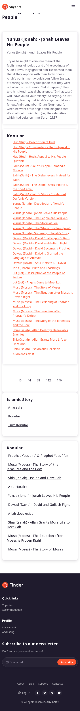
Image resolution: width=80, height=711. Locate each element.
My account (9, 627)
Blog (31, 683)
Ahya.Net (53, 702)
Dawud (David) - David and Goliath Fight (40, 243)
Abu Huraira (17, 486)
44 (29, 380)
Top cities (8, 605)
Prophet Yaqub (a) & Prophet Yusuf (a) (38, 455)
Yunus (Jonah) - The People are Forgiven (40, 218)
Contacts (57, 683)
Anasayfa (15, 407)
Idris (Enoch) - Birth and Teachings (36, 268)
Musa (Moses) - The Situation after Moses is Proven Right (35, 537)
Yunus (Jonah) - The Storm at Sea (35, 223)
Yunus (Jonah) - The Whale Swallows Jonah (42, 228)
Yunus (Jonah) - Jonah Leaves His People (40, 213)
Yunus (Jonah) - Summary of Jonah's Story (41, 233)
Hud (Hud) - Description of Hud (34, 142)
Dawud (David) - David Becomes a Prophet (41, 248)
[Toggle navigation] (73, 6)
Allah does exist (23, 354)
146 (59, 380)
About (20, 683)
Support (43, 683)
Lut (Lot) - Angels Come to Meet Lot (36, 282)
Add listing (8, 632)
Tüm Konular (18, 425)
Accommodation (12, 609)
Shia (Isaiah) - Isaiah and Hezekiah (36, 349)
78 (38, 380)
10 (20, 380)
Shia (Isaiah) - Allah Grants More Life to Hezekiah (38, 524)
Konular (14, 416)
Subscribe (66, 662)
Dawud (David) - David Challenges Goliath (41, 238)
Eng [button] (22, 693)
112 (48, 380)
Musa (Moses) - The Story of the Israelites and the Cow (32, 466)
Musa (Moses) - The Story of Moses (36, 287)
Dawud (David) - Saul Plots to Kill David (39, 263)
